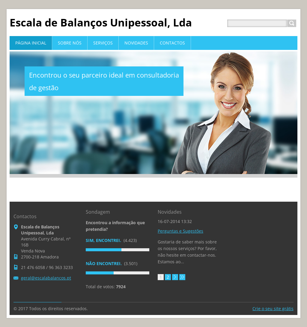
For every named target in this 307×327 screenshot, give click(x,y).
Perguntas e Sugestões (180, 231)
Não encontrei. (104, 263)
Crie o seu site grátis (273, 308)
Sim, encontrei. (104, 240)
